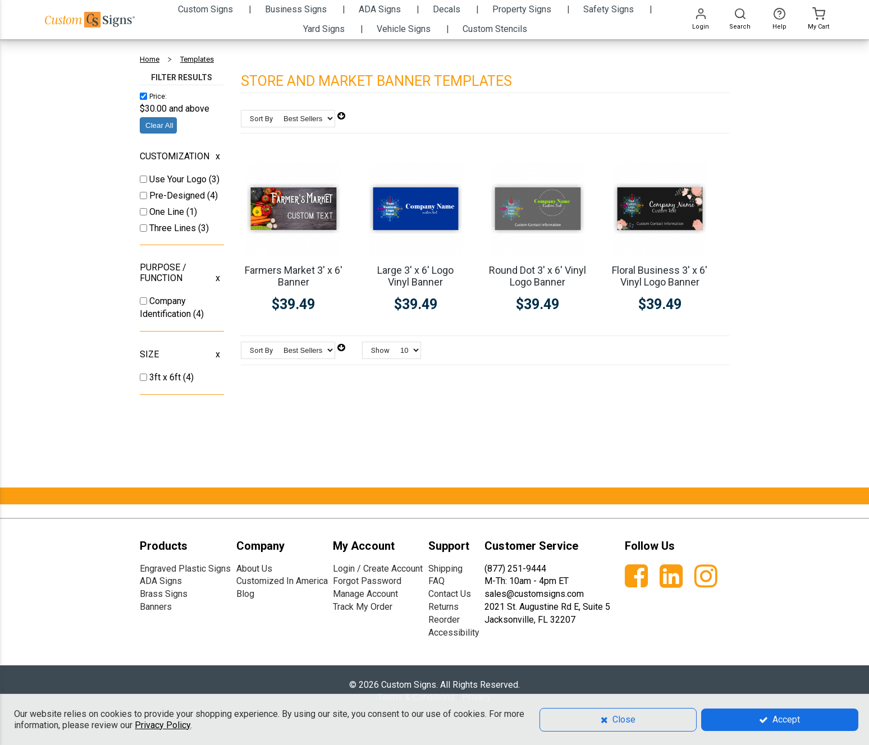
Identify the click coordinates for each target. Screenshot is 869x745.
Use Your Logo (179, 179)
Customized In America (282, 581)
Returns (443, 606)
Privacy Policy (162, 725)
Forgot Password (367, 581)
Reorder (444, 619)
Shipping (445, 568)
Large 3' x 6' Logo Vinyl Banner (415, 276)
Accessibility (453, 632)
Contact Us (449, 593)
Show (380, 350)
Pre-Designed (178, 195)
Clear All (159, 125)
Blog (245, 593)
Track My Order (362, 606)
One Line (167, 211)
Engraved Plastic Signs (185, 568)
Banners (156, 606)
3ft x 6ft (166, 377)
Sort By (261, 118)
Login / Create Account (378, 568)
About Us (254, 568)
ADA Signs (161, 581)
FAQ (436, 581)
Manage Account (365, 593)
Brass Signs (163, 593)
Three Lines (173, 228)
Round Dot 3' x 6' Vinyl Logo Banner (537, 276)
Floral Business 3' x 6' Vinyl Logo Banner (659, 276)
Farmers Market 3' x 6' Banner (293, 276)
